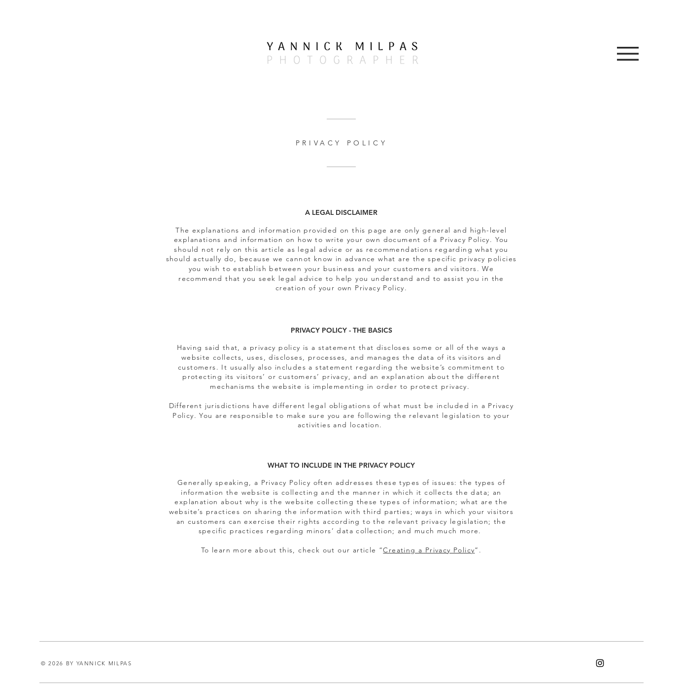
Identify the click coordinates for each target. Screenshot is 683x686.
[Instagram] (600, 663)
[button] (628, 53)
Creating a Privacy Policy (429, 550)
